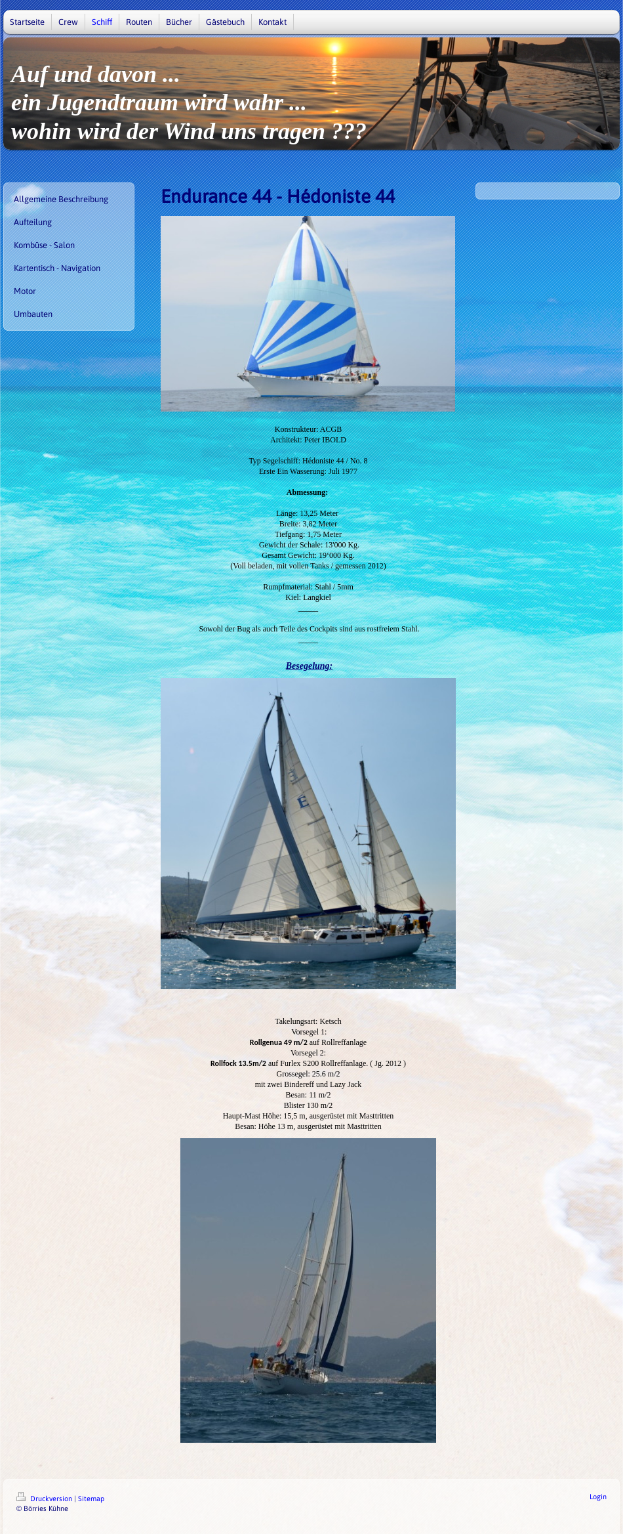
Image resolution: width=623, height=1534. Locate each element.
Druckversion (45, 1498)
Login (598, 1497)
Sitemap (91, 1498)
